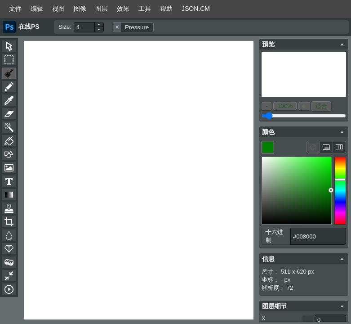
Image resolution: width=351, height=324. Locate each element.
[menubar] (175, 9)
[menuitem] (15, 9)
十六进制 (274, 236)
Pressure (137, 27)
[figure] (297, 190)
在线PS (29, 26)
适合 (321, 106)
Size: (64, 26)
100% (285, 106)
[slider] (340, 190)
